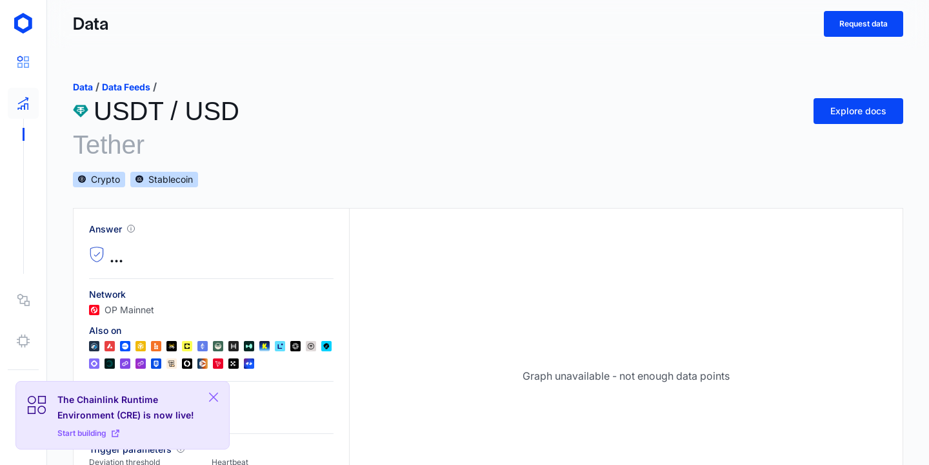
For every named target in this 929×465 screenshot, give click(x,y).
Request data (863, 23)
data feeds (126, 86)
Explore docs (858, 110)
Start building (88, 433)
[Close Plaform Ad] (213, 397)
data (83, 86)
